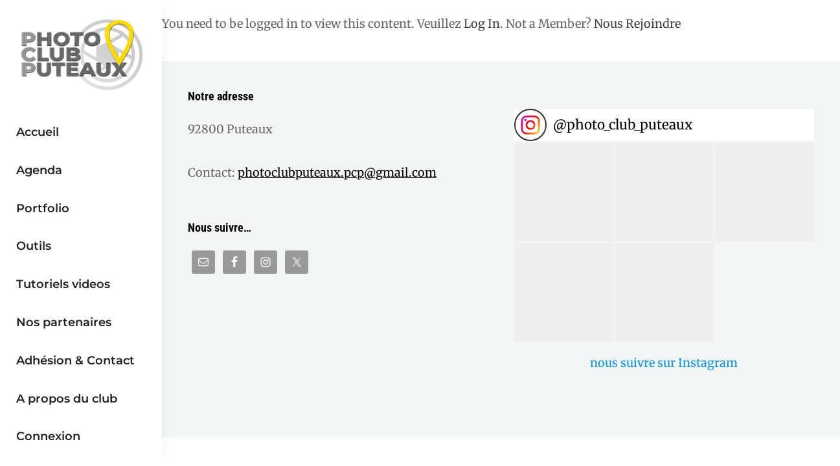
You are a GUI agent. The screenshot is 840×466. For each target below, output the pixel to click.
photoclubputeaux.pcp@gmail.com (337, 172)
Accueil (37, 132)
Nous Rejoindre (637, 23)
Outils (33, 245)
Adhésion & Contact (75, 360)
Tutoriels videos (63, 284)
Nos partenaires (63, 322)
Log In (482, 23)
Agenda (39, 170)
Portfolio (42, 208)
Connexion (48, 436)
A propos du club (66, 398)
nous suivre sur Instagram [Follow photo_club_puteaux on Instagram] (664, 362)
